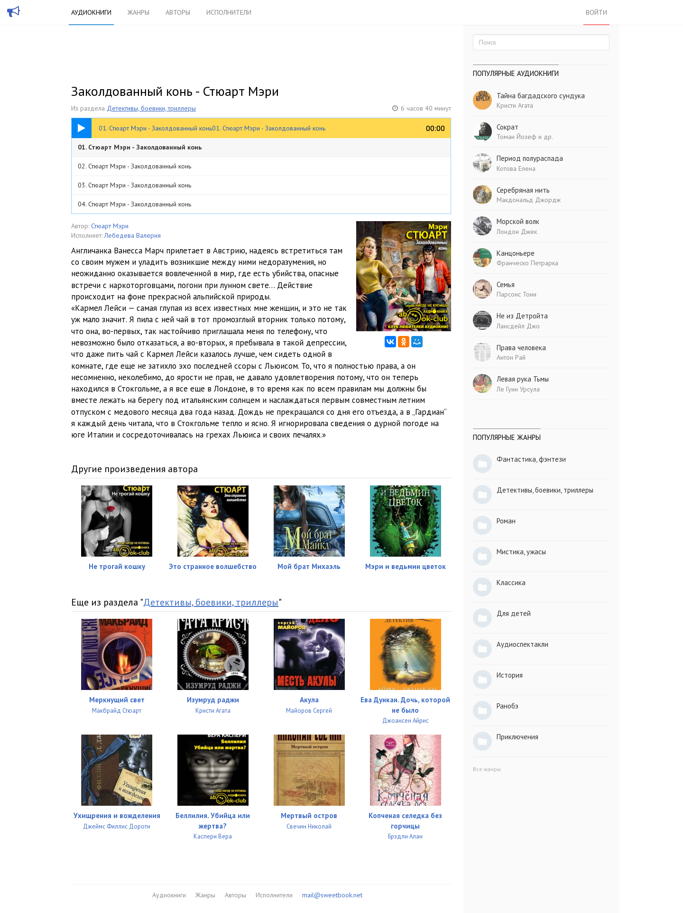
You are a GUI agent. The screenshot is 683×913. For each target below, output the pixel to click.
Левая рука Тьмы (523, 378)
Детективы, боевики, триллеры (151, 108)
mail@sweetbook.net (332, 895)
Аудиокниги (91, 12)
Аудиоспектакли (522, 644)
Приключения (517, 736)
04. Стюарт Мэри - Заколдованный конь (134, 204)
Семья (506, 284)
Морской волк (518, 221)
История (510, 675)
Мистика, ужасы (521, 551)
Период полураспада (530, 158)
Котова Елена (516, 168)
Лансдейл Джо (518, 326)
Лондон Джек (517, 231)
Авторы (178, 12)
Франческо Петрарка (527, 263)
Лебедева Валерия (132, 235)
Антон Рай (511, 357)
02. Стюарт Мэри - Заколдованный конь (134, 166)
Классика (511, 582)
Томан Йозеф (516, 136)
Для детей (514, 613)
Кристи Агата (515, 105)
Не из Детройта (522, 315)
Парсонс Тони (516, 294)
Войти (596, 12)
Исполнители (228, 12)
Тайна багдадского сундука (541, 95)
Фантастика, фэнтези (531, 459)
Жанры (138, 12)
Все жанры (487, 769)
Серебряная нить (523, 190)
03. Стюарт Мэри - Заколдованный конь (134, 185)
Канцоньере (516, 253)
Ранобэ (507, 705)
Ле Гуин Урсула (518, 389)
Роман (506, 520)
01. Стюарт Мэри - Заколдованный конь (140, 147)
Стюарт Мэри (110, 226)
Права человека (521, 347)
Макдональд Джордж (529, 200)
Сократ (507, 126)
